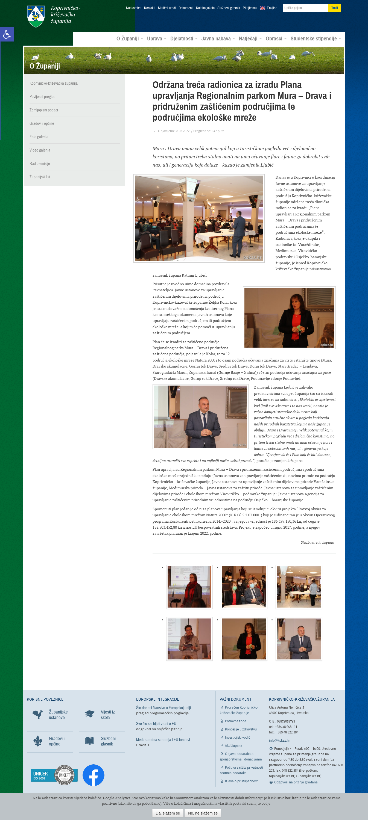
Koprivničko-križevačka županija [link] (53, 16)
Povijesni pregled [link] (43, 96)
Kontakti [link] (149, 8)
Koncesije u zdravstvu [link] (241, 729)
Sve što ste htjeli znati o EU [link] (156, 723)
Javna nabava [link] (218, 38)
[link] (7, 34)
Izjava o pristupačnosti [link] (241, 781)
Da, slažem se (168, 813)
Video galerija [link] (40, 150)
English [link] (272, 8)
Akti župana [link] (234, 745)
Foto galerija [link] (39, 136)
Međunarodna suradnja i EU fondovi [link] (163, 739)
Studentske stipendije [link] (316, 38)
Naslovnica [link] (133, 8)
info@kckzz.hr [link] (279, 740)
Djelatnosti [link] (183, 38)
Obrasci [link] (276, 38)
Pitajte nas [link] (250, 8)
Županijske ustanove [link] (58, 714)
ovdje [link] (266, 803)
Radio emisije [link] (40, 163)
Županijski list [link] (40, 176)
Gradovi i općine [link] (42, 123)
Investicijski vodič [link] (237, 737)
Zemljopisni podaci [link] (44, 110)
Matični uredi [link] (167, 8)
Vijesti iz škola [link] (108, 714)
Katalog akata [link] (205, 8)
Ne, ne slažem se (203, 813)
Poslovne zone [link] (235, 721)
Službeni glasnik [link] (228, 8)
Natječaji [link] (250, 38)
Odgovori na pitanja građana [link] (296, 782)
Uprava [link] (156, 38)
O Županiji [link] (129, 38)
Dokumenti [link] (186, 8)
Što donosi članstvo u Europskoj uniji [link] (163, 707)
